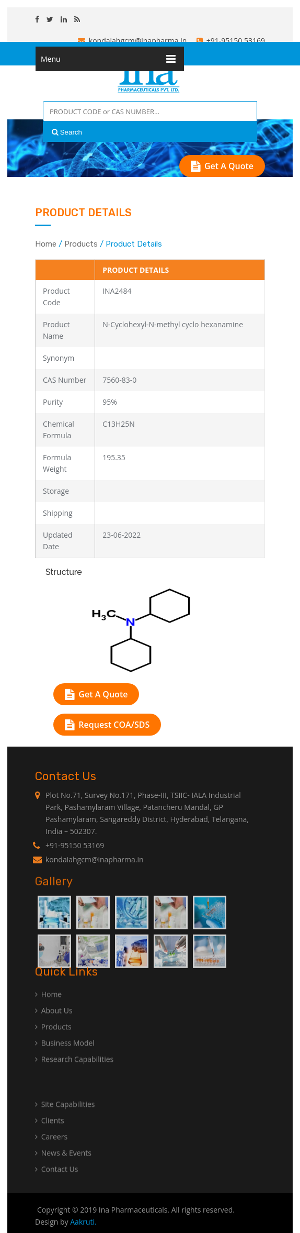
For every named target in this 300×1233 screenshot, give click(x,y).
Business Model (65, 1056)
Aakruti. (83, 1222)
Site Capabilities (65, 1117)
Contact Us (56, 1182)
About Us (54, 1023)
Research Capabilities (74, 1072)
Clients (49, 1133)
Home (45, 244)
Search (67, 132)
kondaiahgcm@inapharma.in (132, 41)
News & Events (63, 1166)
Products (81, 244)
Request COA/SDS (107, 724)
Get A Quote (222, 166)
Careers (51, 1149)
